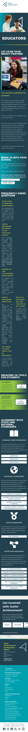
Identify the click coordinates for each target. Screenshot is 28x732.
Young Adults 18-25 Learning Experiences (14, 587)
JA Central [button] (21, 725)
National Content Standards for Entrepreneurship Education (14, 507)
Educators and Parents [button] (13, 672)
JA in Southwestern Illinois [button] (13, 715)
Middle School (14, 462)
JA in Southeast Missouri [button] (12, 711)
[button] (4, 729)
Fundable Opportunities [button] (12, 680)
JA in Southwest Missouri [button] (12, 713)
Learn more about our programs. (21, 318)
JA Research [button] (8, 687)
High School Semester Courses (14, 578)
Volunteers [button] (8, 668)
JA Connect (21, 386)
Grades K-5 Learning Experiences (14, 572)
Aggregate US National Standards (14, 502)
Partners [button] (8, 678)
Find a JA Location (10, 719)
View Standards (13, 536)
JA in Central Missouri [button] (11, 706)
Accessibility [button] (7, 725)
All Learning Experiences (14, 569)
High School (14, 459)
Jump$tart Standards (14, 494)
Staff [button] (6, 686)
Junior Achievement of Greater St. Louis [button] (11, 703)
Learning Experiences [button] (12, 694)
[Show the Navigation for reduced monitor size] (3, 10)
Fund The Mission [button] (10, 682)
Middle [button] (7, 697)
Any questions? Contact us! (10, 632)
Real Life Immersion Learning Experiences (14, 582)
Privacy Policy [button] (20, 724)
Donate (7, 625)
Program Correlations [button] (11, 676)
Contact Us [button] (8, 658)
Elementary (14, 456)
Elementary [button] (8, 695)
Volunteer (17, 625)
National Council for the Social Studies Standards (14, 498)
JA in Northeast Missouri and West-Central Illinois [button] (13, 709)
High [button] (6, 699)
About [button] (7, 684)
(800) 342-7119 (8, 660)
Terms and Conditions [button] (9, 724)
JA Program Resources (20, 402)
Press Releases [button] (9, 689)
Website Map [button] (14, 725)
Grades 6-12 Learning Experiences (14, 575)
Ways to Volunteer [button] (10, 670)
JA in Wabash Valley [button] (11, 717)
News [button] (6, 691)
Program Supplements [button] (12, 674)
